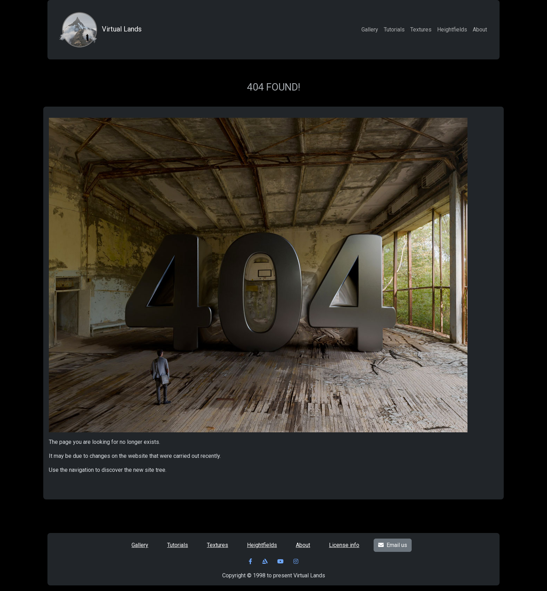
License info (344, 545)
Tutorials (394, 29)
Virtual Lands (99, 29)
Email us (392, 545)
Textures (421, 29)
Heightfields (452, 29)
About (480, 29)
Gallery (369, 29)
